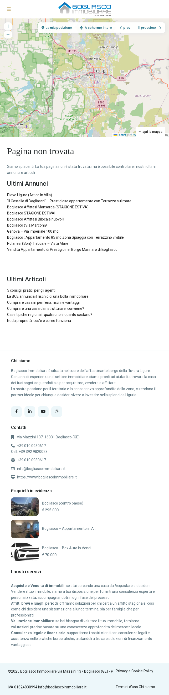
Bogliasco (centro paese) (62, 503)
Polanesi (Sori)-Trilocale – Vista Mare (37, 243)
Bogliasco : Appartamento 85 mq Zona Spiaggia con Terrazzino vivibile (65, 237)
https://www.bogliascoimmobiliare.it (47, 477)
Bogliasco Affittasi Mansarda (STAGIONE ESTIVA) (48, 207)
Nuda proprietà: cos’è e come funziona (39, 321)
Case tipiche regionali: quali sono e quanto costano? (49, 314)
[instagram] (56, 411)
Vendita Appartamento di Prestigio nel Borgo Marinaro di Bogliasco (62, 249)
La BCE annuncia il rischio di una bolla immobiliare (48, 296)
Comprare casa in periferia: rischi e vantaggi (43, 302)
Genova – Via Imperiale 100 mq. (33, 231)
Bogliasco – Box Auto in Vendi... (68, 548)
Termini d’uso (127, 687)
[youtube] (43, 411)
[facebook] (16, 411)
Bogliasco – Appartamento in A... (69, 528)
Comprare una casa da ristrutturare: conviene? (45, 308)
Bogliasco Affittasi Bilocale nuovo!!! (35, 219)
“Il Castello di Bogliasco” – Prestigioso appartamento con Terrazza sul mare (69, 201)
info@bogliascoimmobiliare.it (41, 469)
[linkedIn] (29, 411)
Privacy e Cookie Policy (134, 671)
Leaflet (120, 134)
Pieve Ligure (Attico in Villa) (29, 195)
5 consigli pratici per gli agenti (31, 290)
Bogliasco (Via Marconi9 (27, 225)
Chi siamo (147, 687)
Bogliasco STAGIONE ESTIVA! (31, 213)
